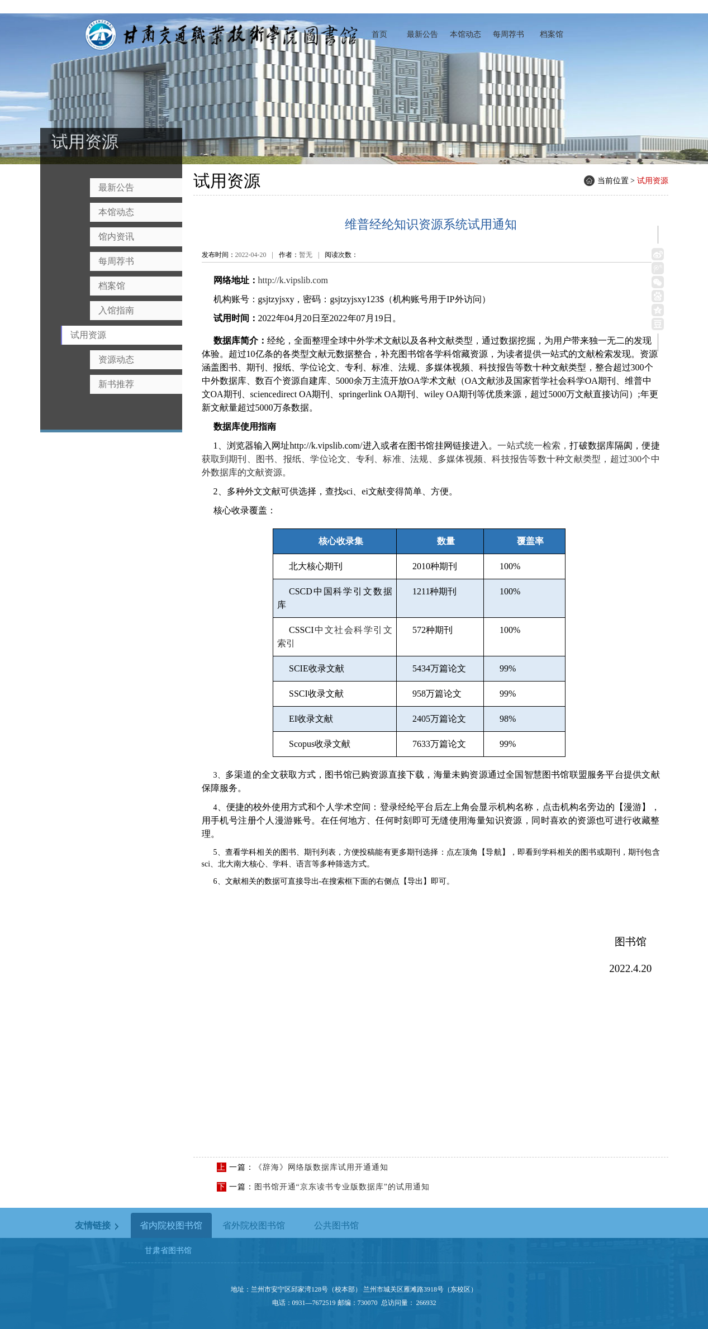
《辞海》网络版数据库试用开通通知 (321, 1167)
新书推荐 (116, 384)
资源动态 (116, 359)
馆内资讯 (116, 236)
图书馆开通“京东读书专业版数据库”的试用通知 (342, 1187)
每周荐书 (508, 34)
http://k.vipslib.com (293, 280)
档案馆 (551, 34)
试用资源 (88, 335)
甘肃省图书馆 (168, 1250)
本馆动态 (465, 34)
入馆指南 (116, 310)
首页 (379, 34)
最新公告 (422, 34)
